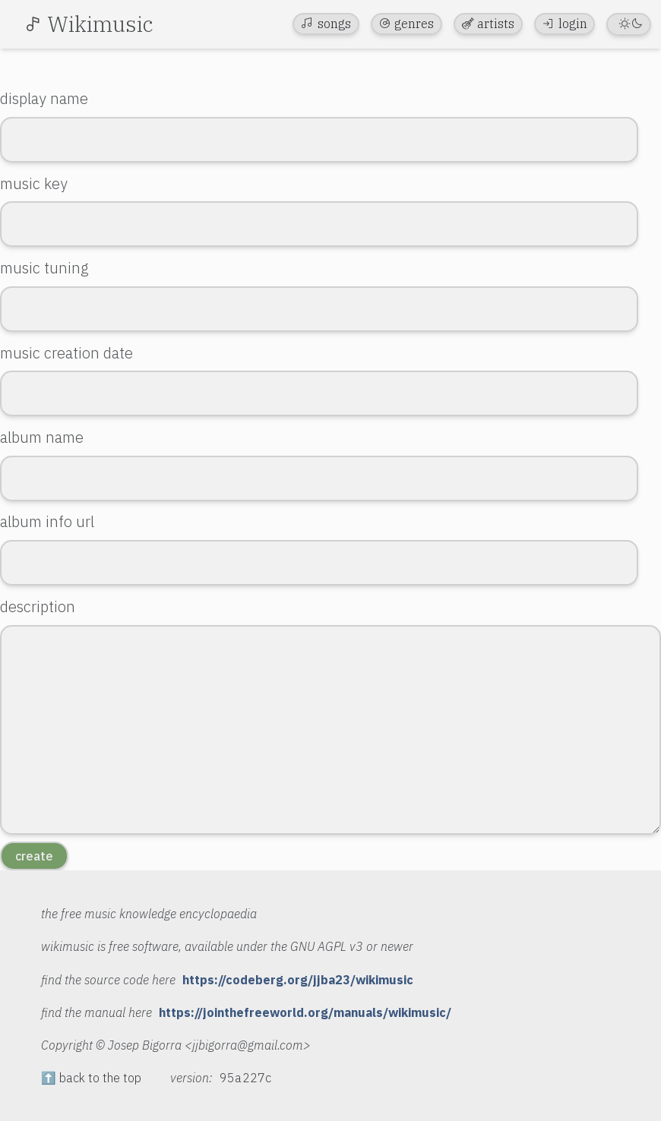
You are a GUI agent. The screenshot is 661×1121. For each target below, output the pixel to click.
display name (44, 98)
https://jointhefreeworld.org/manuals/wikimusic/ (305, 1012)
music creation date (66, 353)
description (37, 606)
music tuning (44, 267)
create (34, 856)
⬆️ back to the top (91, 1078)
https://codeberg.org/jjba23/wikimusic (297, 980)
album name (42, 437)
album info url (47, 521)
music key (34, 183)
